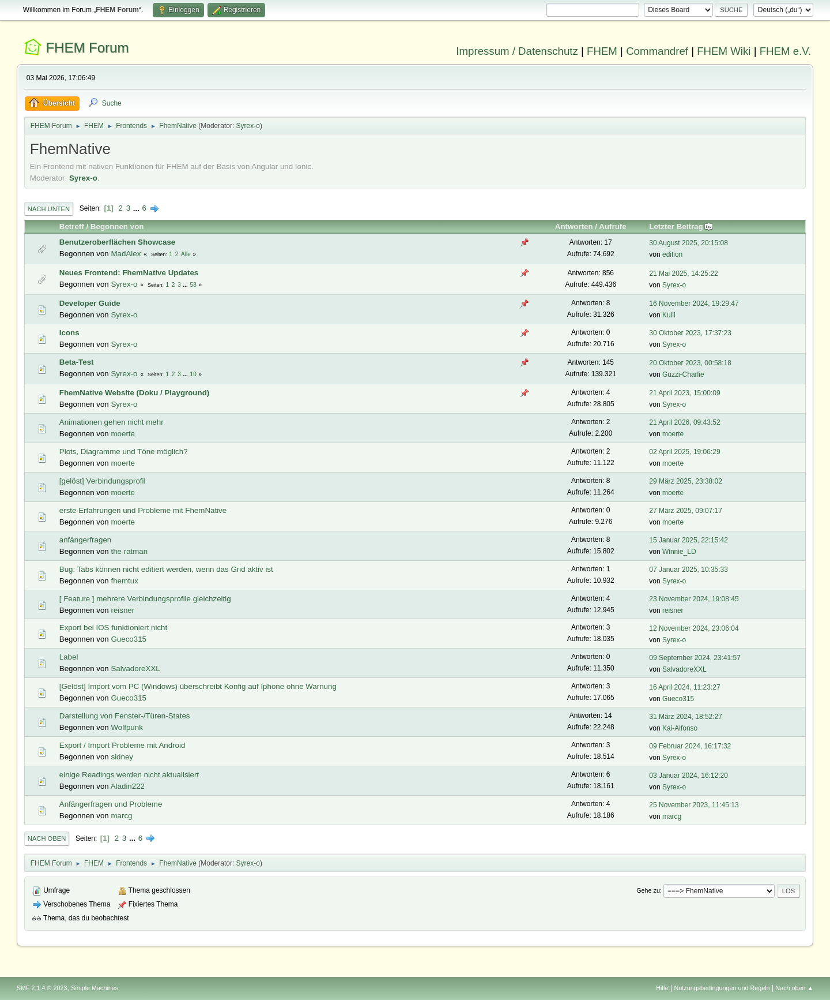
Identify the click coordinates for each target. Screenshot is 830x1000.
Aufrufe (612, 226)
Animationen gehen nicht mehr (111, 422)
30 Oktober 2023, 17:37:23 (690, 333)
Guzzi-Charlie (683, 374)
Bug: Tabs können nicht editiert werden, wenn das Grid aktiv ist (166, 569)
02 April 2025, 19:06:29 (684, 452)
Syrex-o (248, 126)
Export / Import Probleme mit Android (122, 745)
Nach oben (47, 838)
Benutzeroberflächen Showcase (117, 242)
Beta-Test (76, 362)
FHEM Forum (87, 47)
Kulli (669, 315)
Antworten (574, 226)
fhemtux (124, 580)
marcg (121, 815)
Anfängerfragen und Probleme (111, 804)
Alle (186, 254)
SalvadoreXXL (135, 668)
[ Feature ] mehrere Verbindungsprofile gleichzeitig (145, 598)
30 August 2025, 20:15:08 (688, 243)
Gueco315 (128, 639)
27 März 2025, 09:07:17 (685, 511)
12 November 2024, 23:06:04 (693, 628)
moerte (122, 433)
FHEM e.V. (786, 51)
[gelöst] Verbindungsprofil (102, 481)
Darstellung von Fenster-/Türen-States (124, 715)
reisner (122, 610)
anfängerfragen (85, 539)
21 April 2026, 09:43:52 (684, 422)
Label (68, 657)
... (137, 208)
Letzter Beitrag (681, 226)
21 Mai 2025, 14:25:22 (683, 273)
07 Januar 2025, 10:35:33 (688, 569)
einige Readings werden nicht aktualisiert (129, 774)
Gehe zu (648, 890)
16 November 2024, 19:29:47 (693, 303)
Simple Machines (94, 987)
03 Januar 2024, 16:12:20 (688, 775)
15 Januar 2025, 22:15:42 (688, 540)
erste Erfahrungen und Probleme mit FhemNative (143, 510)
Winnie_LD (679, 552)
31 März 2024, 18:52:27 (685, 717)
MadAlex (126, 253)
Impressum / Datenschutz (517, 51)
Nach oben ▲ (794, 987)
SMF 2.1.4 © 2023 (42, 987)
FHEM (602, 51)
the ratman (129, 551)
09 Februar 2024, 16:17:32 (690, 746)
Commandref (657, 51)
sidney (122, 756)
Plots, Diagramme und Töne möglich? (123, 451)
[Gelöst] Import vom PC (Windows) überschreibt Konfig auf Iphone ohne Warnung (198, 686)
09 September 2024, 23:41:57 (695, 658)
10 (193, 374)
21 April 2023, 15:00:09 (684, 393)
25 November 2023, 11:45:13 (693, 805)
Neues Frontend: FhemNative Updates (128, 272)
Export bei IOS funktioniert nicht (113, 627)
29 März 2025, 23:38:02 (685, 481)
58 (193, 285)
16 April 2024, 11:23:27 (684, 687)
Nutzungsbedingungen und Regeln (722, 987)
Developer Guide (89, 303)
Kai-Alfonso (679, 728)
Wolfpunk (126, 727)
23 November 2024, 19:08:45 (693, 599)
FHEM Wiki (723, 51)
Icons (69, 332)
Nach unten (49, 208)
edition (672, 254)
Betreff (71, 226)
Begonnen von (117, 226)
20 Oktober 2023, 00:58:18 (690, 363)
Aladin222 (128, 786)
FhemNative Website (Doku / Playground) (134, 392)
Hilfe (662, 987)
